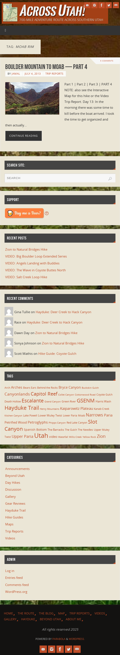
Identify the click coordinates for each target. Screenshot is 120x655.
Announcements (17, 469)
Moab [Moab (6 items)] (81, 415)
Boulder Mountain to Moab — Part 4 (46, 66)
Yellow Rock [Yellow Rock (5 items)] (89, 436)
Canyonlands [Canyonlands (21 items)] (17, 394)
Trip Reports (54, 73)
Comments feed (17, 585)
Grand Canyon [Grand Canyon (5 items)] (53, 401)
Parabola (59, 639)
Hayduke (28, 619)
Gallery (10, 496)
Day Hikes (12, 482)
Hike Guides (14, 517)
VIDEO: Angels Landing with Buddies (32, 263)
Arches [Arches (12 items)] (16, 387)
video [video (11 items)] (53, 436)
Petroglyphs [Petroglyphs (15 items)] (38, 422)
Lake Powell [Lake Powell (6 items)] (30, 415)
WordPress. (77, 639)
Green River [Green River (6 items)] (69, 401)
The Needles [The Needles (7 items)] (85, 430)
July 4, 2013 (33, 73)
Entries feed (14, 577)
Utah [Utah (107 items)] (41, 435)
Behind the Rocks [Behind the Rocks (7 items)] (47, 388)
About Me (73, 619)
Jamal (16, 73)
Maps (9, 524)
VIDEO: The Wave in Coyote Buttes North (35, 270)
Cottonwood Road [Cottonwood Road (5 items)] (85, 394)
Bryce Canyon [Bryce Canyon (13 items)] (70, 387)
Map (61, 613)
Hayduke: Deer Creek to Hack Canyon (63, 312)
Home (8, 613)
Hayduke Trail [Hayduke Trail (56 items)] (22, 407)
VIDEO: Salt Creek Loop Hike (26, 277)
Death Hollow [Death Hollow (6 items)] (13, 401)
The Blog (46, 613)
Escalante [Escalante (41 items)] (33, 400)
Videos (10, 538)
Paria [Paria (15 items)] (108, 415)
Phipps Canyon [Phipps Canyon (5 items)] (57, 422)
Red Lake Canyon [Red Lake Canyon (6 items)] (77, 422)
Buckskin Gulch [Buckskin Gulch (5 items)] (90, 387)
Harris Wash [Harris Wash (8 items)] (103, 401)
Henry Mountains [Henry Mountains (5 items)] (49, 408)
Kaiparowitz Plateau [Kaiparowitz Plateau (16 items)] (76, 408)
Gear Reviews (15, 503)
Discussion (13, 489)
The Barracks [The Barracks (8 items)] (56, 430)
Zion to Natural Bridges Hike (26, 249)
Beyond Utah (15, 475)
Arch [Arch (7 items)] (7, 388)
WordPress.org (16, 591)
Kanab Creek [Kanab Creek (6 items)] (101, 408)
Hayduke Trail (15, 510)
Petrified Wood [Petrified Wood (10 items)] (16, 422)
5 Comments (106, 61)
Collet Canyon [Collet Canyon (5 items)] (66, 394)
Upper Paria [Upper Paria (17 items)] (22, 436)
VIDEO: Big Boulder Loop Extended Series (36, 256)
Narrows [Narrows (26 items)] (94, 415)
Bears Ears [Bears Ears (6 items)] (29, 387)
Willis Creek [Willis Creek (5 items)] (75, 436)
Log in (9, 571)
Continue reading (23, 136)
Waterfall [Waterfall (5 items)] (63, 436)
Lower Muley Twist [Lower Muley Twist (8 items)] (50, 415)
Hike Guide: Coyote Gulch (57, 353)
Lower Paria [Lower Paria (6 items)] (70, 415)
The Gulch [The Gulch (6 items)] (71, 429)
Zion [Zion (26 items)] (101, 436)
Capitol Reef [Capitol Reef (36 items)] (44, 393)
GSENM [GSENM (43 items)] (86, 400)
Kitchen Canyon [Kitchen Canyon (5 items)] (13, 415)
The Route (26, 613)
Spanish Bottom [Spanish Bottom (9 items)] (35, 429)
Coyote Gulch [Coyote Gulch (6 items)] (104, 394)
